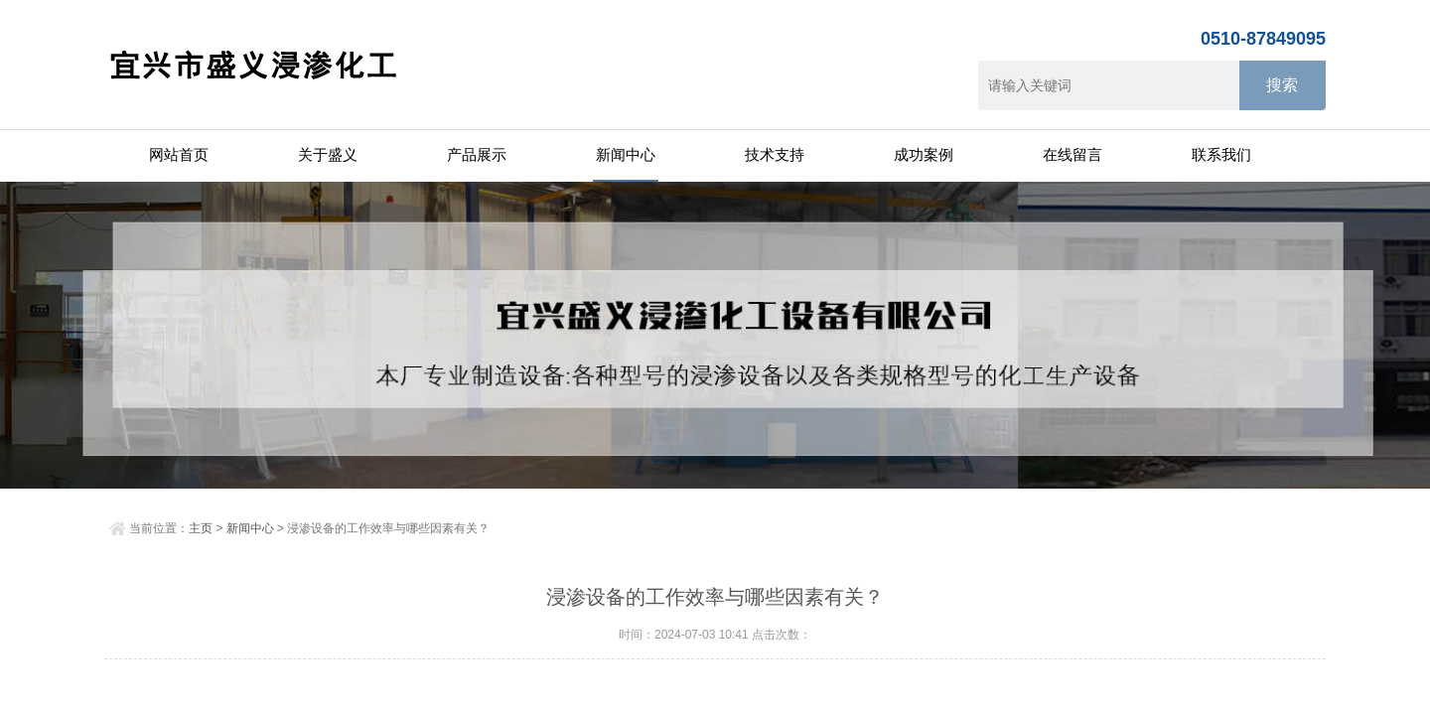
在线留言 (1072, 154)
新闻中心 (625, 154)
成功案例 (923, 154)
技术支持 (774, 154)
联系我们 (1221, 154)
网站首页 (179, 154)
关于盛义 (328, 154)
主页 (201, 528)
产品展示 (476, 154)
